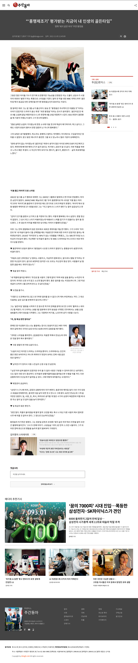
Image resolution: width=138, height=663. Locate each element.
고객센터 (44, 647)
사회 (65, 613)
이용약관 (51, 647)
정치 (65, 609)
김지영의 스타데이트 (19, 434)
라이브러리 (102, 616)
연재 (100, 609)
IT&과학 (84, 616)
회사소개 (15, 647)
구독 (34, 435)
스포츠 (66, 620)
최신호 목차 (102, 613)
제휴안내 (37, 647)
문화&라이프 (68, 616)
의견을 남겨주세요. (19, 474)
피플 (82, 620)
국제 (82, 613)
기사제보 (119, 609)
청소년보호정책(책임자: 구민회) (78, 647)
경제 (82, 609)
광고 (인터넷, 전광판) (26, 647)
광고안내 (119, 616)
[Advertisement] (42, 171)
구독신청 (119, 613)
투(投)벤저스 (98, 82)
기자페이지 (102, 620)
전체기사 (67, 624)
